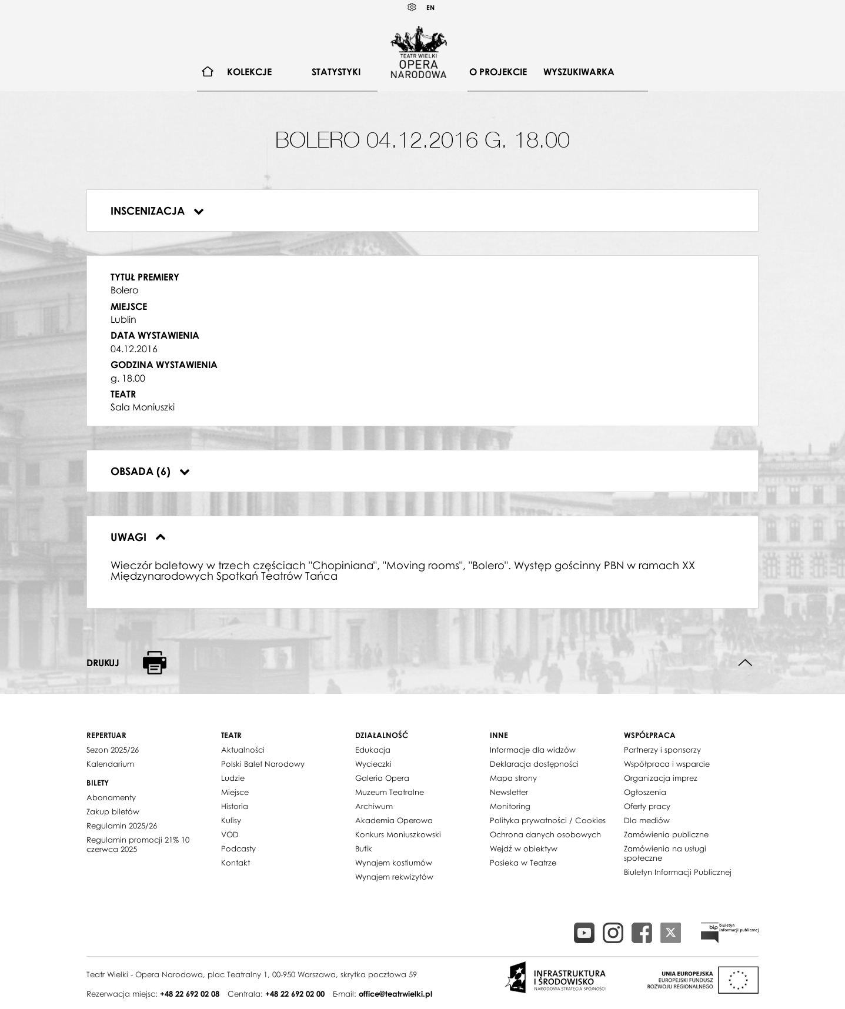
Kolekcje (249, 72)
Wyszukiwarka (578, 72)
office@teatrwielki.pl (395, 993)
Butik (363, 848)
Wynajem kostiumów (393, 862)
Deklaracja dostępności (534, 764)
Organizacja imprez (660, 778)
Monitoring (510, 806)
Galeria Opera (382, 778)
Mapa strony (513, 778)
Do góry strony (745, 663)
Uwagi (138, 536)
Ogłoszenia (645, 792)
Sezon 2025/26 (112, 749)
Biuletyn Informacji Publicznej (678, 872)
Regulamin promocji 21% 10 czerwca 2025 (137, 844)
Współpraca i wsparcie (667, 764)
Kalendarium (110, 764)
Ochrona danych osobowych (545, 834)
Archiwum (374, 806)
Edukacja (372, 749)
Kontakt (235, 862)
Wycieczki (373, 764)
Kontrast (412, 7)
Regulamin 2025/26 (121, 825)
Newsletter (509, 792)
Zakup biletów (112, 811)
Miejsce (235, 792)
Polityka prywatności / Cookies (548, 820)
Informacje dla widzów (533, 749)
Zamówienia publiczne (666, 834)
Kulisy (231, 820)
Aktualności (243, 749)
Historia (234, 806)
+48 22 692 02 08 (189, 993)
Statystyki (336, 72)
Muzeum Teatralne (389, 792)
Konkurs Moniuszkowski (398, 834)
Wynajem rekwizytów (394, 876)
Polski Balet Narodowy (263, 764)
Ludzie (233, 778)
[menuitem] (208, 72)
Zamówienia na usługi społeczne (665, 853)
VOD (230, 834)
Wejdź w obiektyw (523, 848)
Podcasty (238, 848)
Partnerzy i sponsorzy (662, 749)
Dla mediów (647, 820)
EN (430, 7)
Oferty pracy (647, 806)
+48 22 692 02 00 (295, 993)
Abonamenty (111, 797)
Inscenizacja (157, 210)
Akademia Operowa (394, 820)
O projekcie (498, 72)
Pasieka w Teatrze (523, 862)
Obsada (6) (150, 471)
